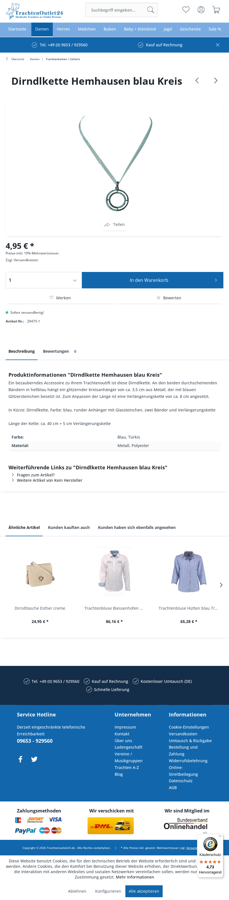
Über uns (123, 740)
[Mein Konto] (201, 9)
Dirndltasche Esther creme (40, 608)
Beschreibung (21, 351)
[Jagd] (168, 29)
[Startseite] (17, 29)
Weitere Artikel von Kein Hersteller (45, 480)
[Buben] (110, 29)
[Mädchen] (87, 29)
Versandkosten (26, 260)
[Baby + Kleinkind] (140, 29)
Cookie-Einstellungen (189, 727)
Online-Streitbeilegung (183, 771)
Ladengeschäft (128, 747)
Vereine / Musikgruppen (129, 757)
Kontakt (122, 733)
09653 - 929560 (35, 740)
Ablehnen (77, 891)
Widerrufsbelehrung (188, 760)
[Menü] (220, 837)
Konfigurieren (108, 891)
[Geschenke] (190, 29)
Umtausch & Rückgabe (190, 740)
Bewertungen (60, 351)
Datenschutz (181, 780)
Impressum (125, 727)
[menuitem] (121, 10)
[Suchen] (151, 10)
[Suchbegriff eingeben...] (121, 10)
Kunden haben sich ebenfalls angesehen (137, 527)
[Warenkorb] (216, 9)
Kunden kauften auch (69, 527)
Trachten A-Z (127, 767)
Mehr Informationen (135, 877)
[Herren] (63, 29)
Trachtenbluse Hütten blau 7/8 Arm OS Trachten (190, 608)
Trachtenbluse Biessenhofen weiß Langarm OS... (116, 608)
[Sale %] (215, 29)
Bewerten (168, 297)
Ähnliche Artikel (24, 527)
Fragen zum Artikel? (31, 475)
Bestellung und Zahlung (183, 750)
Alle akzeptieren (144, 891)
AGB (173, 787)
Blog (119, 774)
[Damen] (42, 29)
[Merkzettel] (186, 9)
